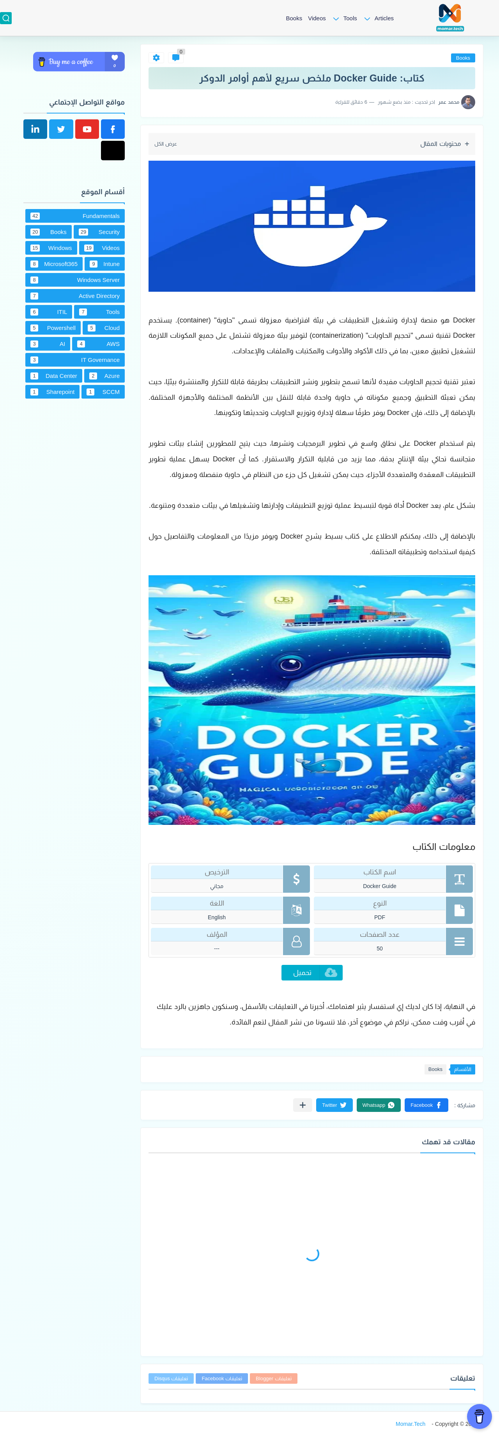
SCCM (103, 391)
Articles (384, 18)
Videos (317, 18)
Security (99, 232)
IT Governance (75, 359)
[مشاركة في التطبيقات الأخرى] (302, 1105)
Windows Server (75, 280)
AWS (98, 343)
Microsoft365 (54, 264)
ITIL (48, 312)
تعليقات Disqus (171, 1378)
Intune (105, 264)
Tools (350, 18)
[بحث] (6, 18)
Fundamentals (75, 216)
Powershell (53, 328)
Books (294, 18)
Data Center (53, 375)
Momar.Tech (410, 1424)
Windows (51, 248)
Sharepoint (52, 391)
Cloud (104, 328)
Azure (104, 375)
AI (47, 343)
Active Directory (75, 296)
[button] (426, 1105)
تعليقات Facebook (222, 1378)
